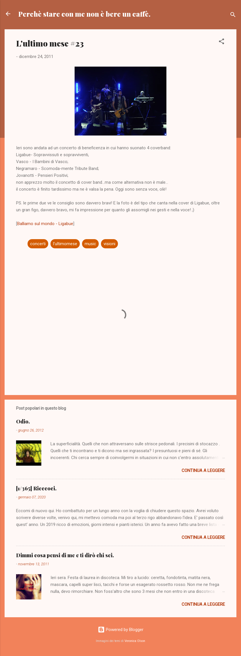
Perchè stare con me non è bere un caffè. (84, 13)
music (90, 243)
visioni (109, 243)
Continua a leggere (203, 470)
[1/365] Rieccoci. (36, 488)
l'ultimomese (65, 243)
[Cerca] (233, 15)
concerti (38, 243)
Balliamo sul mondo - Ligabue (45, 223)
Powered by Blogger (120, 629)
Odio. (23, 421)
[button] (221, 42)
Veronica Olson (135, 641)
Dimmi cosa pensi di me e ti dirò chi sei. (65, 555)
